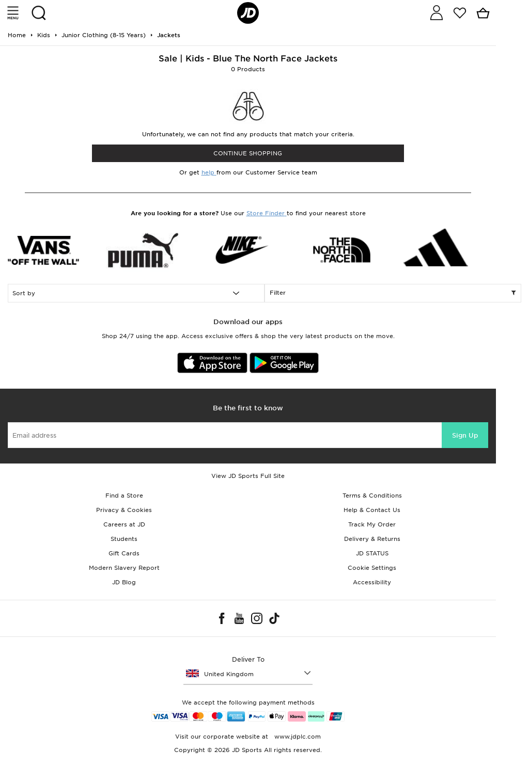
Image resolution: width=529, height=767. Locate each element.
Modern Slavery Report (124, 567)
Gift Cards (123, 553)
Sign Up (465, 435)
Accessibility (372, 582)
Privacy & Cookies (124, 510)
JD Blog (124, 582)
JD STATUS (372, 553)
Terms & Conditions (372, 495)
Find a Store (124, 495)
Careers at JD (124, 524)
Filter (393, 293)
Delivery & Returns (372, 538)
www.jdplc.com (296, 736)
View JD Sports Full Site (248, 476)
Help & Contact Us (372, 510)
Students (124, 538)
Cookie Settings (372, 567)
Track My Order (372, 524)
